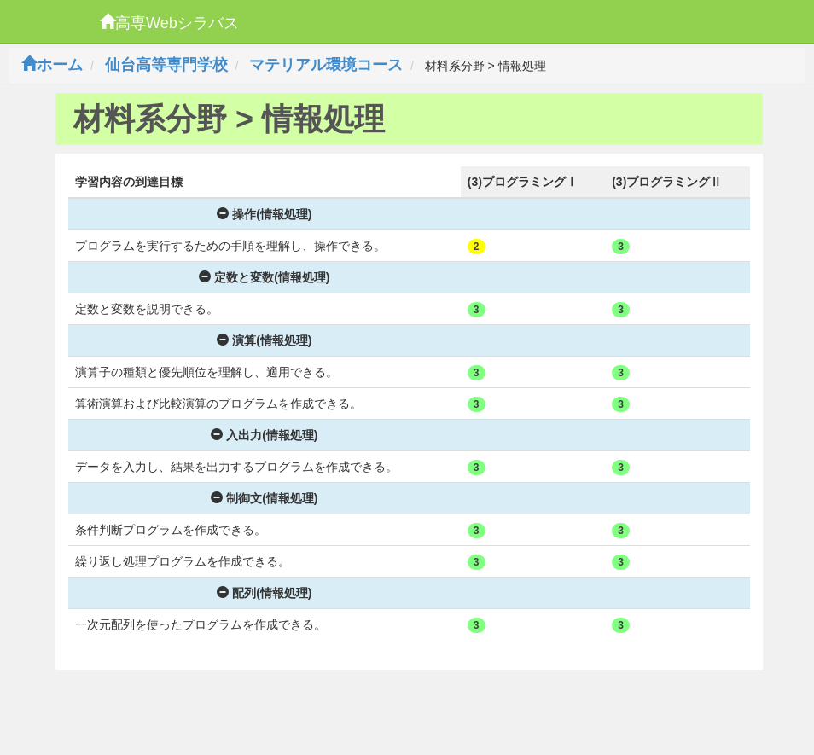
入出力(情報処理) (264, 435)
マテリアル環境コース (326, 64)
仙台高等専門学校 (166, 64)
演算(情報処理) (264, 340)
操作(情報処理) (264, 214)
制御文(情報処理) (264, 498)
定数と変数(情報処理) (264, 277)
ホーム (52, 64)
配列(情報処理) (264, 593)
